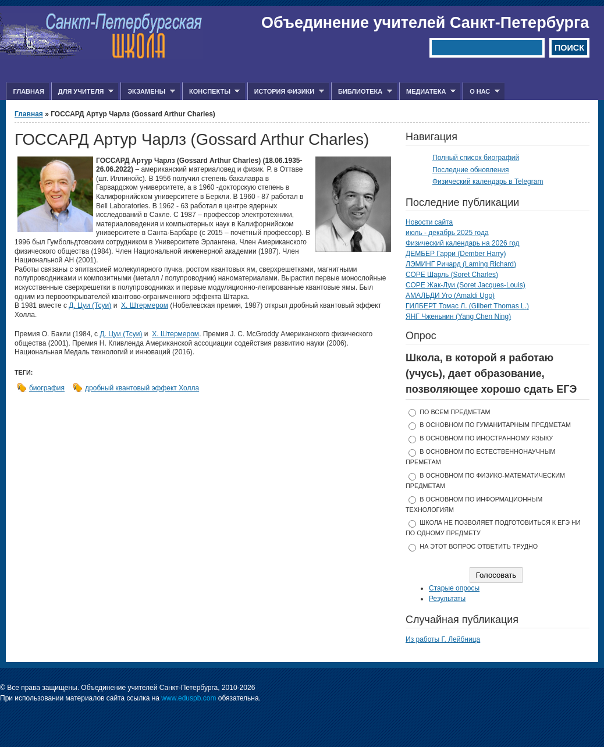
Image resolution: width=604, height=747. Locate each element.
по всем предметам (455, 411)
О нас (481, 91)
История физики (285, 91)
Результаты (447, 599)
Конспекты (211, 91)
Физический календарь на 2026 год (463, 243)
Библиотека (361, 91)
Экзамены (147, 91)
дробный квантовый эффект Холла (142, 388)
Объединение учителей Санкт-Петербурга (425, 22)
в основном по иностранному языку (486, 438)
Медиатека (427, 91)
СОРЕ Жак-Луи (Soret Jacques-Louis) (465, 285)
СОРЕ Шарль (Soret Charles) (452, 275)
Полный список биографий (475, 158)
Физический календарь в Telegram (487, 181)
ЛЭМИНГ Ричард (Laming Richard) (461, 264)
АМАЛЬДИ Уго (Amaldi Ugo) (450, 295)
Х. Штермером (144, 305)
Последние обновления (470, 170)
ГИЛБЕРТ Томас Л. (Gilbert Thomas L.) (467, 306)
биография (47, 388)
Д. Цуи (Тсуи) (90, 305)
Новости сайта (429, 222)
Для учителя (82, 91)
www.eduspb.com (188, 698)
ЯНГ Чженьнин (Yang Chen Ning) (458, 316)
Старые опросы (454, 588)
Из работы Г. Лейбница (443, 639)
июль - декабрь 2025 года (447, 233)
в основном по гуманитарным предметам (495, 424)
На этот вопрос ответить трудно (479, 546)
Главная (28, 91)
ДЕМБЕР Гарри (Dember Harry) (456, 254)
